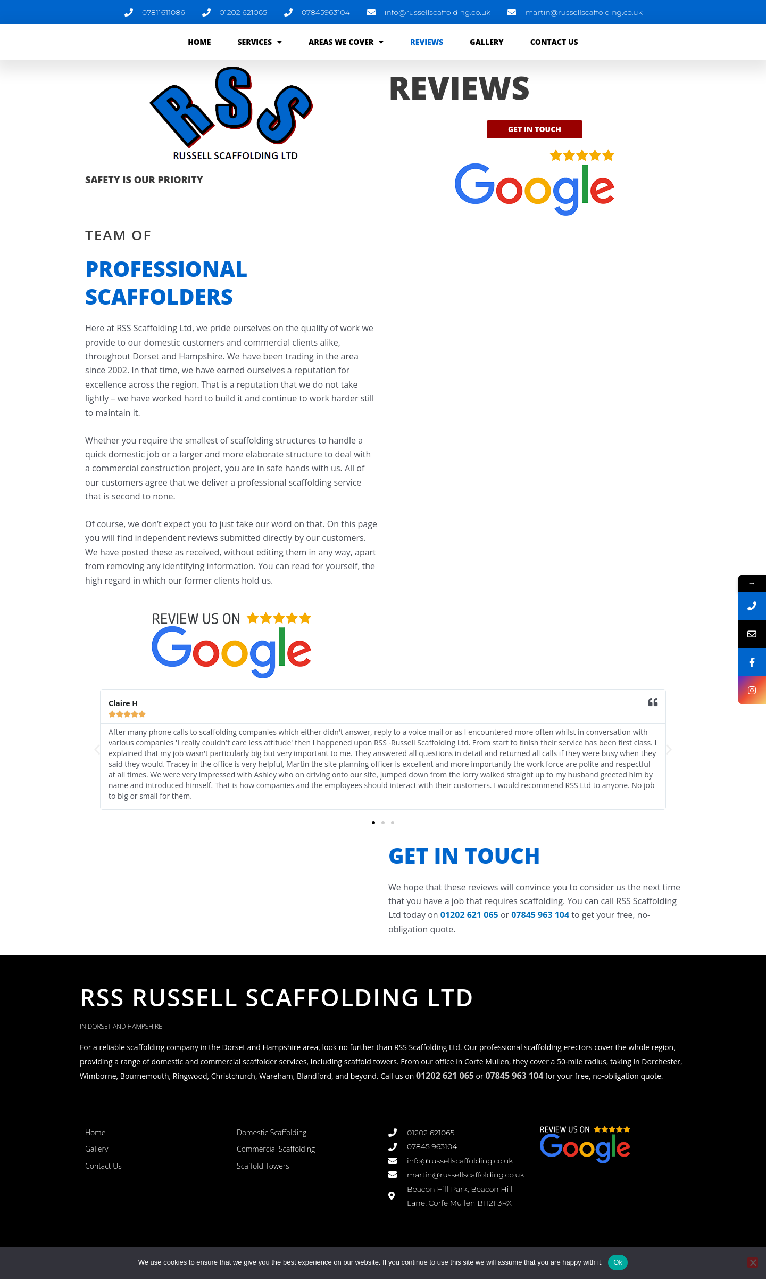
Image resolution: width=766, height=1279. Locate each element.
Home (199, 42)
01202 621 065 (469, 915)
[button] (97, 749)
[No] (752, 1262)
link (244, 1190)
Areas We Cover (346, 42)
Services (259, 42)
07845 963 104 (540, 915)
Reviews (426, 42)
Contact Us (554, 42)
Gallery (486, 42)
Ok (617, 1262)
